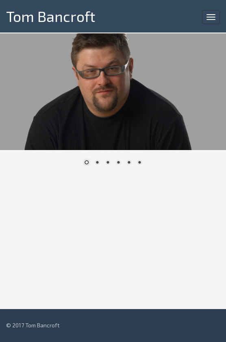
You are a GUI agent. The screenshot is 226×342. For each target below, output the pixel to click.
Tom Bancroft (50, 16)
